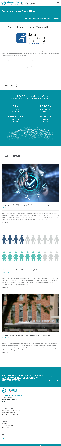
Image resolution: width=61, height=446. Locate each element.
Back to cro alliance (9, 85)
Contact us (53, 378)
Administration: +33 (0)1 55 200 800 (11, 410)
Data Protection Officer (8, 425)
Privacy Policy (5, 427)
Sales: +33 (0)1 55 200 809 (9, 412)
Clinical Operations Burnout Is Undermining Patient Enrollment (25, 270)
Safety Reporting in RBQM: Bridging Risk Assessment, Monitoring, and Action (29, 205)
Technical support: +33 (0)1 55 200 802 (12, 414)
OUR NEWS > (56, 156)
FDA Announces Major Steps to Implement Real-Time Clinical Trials (26, 335)
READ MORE (5, 222)
